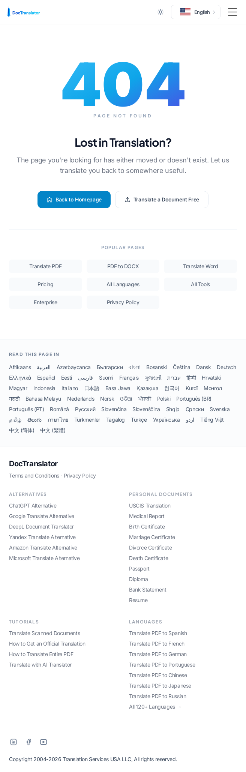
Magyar (18, 388)
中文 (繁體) (52, 430)
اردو (190, 419)
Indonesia (44, 388)
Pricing (45, 284)
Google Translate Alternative (41, 516)
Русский (85, 409)
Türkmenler (87, 419)
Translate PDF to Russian (157, 696)
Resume (138, 600)
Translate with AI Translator (40, 664)
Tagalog (115, 419)
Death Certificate (148, 558)
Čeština (181, 367)
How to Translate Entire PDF (41, 654)
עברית (173, 377)
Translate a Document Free (161, 199)
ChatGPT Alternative (32, 505)
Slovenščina (146, 409)
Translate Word (200, 266)
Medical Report (146, 516)
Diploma (138, 579)
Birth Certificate (147, 526)
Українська (166, 419)
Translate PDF (45, 266)
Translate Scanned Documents (44, 633)
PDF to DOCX (123, 266)
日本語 (91, 388)
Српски (195, 409)
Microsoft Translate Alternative (44, 558)
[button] (195, 12)
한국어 (172, 388)
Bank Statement (147, 589)
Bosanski (156, 367)
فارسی (85, 377)
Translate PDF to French (156, 643)
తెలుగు (34, 419)
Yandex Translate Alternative (42, 537)
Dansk (203, 367)
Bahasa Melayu (43, 398)
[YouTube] (43, 741)
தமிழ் (15, 419)
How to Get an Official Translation (47, 643)
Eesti (66, 377)
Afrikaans (20, 367)
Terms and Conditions (34, 475)
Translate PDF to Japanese (160, 685)
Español (46, 377)
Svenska (220, 409)
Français (129, 377)
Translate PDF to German (158, 654)
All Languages (123, 284)
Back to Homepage (74, 199)
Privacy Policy (123, 302)
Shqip (173, 409)
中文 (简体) (21, 430)
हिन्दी (191, 377)
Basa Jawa (117, 388)
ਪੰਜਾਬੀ (144, 398)
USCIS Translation (149, 505)
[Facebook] (28, 741)
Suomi (106, 377)
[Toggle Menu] (233, 12)
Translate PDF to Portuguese (162, 664)
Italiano (70, 388)
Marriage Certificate (152, 537)
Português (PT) (26, 409)
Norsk (107, 398)
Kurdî (192, 388)
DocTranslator (33, 463)
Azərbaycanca (74, 367)
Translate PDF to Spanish (158, 633)
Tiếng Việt (212, 419)
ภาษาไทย (58, 419)
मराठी (14, 398)
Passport (139, 568)
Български (110, 367)
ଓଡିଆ (126, 398)
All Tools (200, 284)
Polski (164, 398)
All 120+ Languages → (155, 706)
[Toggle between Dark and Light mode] (160, 12)
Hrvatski (211, 377)
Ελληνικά (20, 377)
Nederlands (80, 398)
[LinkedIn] (13, 741)
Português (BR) (193, 398)
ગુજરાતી (153, 377)
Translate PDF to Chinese (158, 675)
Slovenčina (113, 409)
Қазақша (147, 388)
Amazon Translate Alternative (43, 547)
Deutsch (226, 367)
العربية (43, 367)
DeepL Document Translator (41, 526)
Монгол (213, 388)
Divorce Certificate (150, 547)
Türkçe (139, 419)
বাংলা (134, 367)
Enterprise (45, 302)
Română (59, 409)
